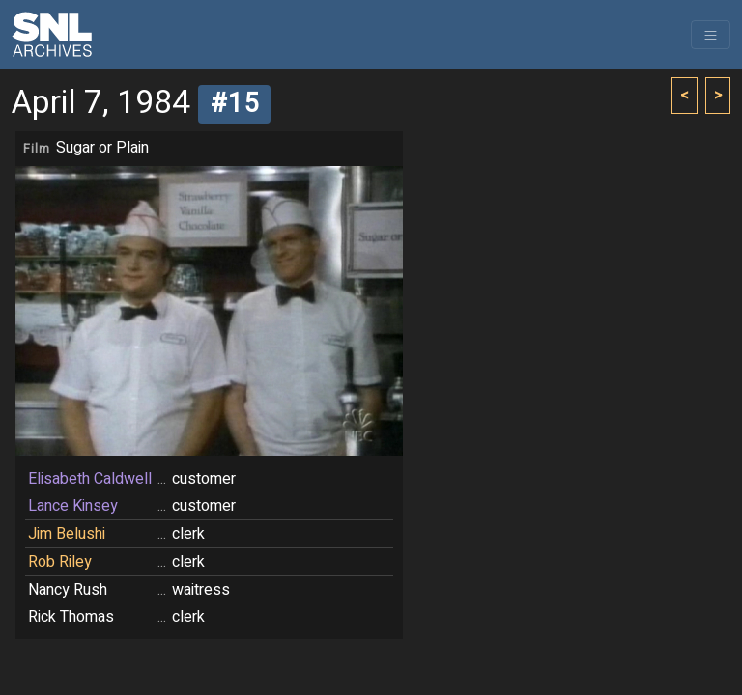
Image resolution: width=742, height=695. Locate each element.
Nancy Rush (67, 589)
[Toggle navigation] (710, 34)
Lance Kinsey (73, 505)
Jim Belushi (66, 533)
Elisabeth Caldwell (90, 478)
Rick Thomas (71, 616)
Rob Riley (60, 561)
